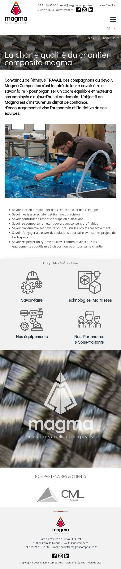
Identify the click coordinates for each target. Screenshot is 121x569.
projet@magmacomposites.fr (76, 5)
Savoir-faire (31, 300)
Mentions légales (75, 562)
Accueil (92, 38)
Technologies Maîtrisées (89, 300)
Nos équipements (32, 336)
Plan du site (94, 562)
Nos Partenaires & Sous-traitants (89, 339)
